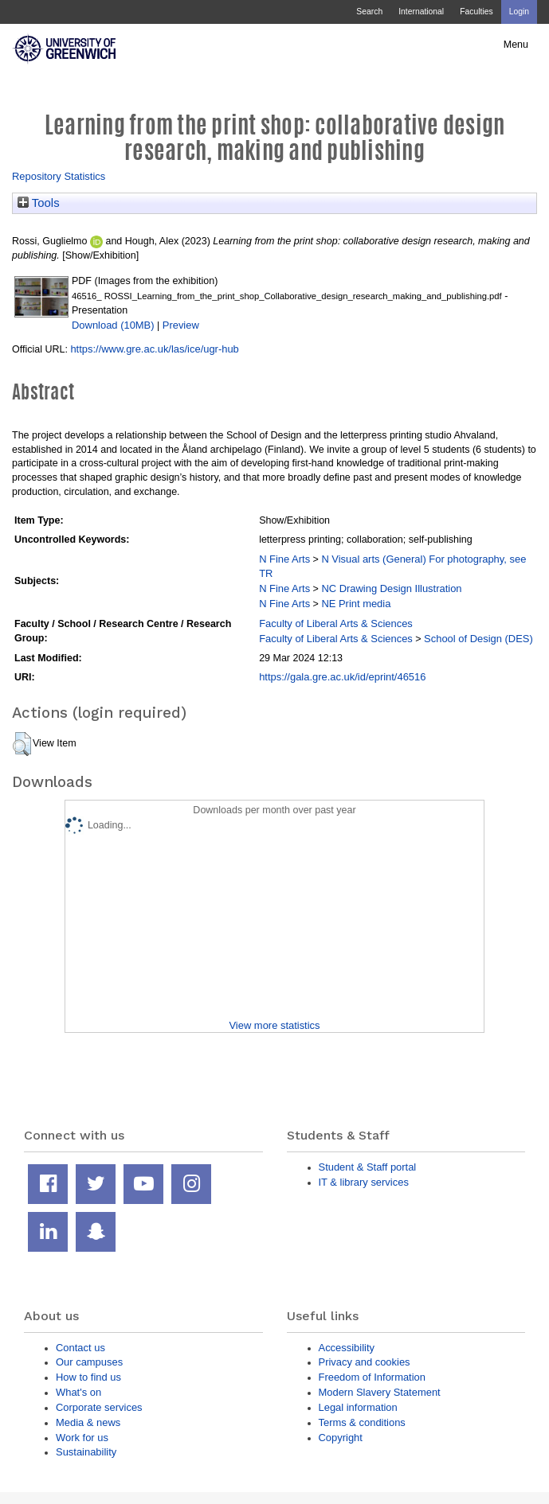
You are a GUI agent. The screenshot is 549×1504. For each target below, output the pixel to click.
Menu (516, 44)
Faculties (476, 11)
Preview (181, 325)
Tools (39, 203)
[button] (22, 744)
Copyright (341, 1438)
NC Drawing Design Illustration (391, 588)
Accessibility (346, 1348)
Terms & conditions (362, 1422)
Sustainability (86, 1452)
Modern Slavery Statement (380, 1392)
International (421, 11)
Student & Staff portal (368, 1167)
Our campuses (89, 1362)
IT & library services (364, 1182)
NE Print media (355, 604)
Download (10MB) (113, 325)
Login (519, 11)
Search (369, 11)
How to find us (88, 1377)
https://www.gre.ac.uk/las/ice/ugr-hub (154, 349)
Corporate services (99, 1407)
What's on (78, 1392)
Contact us (80, 1348)
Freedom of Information (372, 1377)
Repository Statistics (58, 176)
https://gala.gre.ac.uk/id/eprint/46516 (342, 677)
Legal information (358, 1407)
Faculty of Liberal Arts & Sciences (336, 623)
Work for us (82, 1438)
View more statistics (274, 1025)
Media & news (88, 1422)
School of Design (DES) (478, 639)
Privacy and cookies (364, 1362)
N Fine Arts (284, 559)
